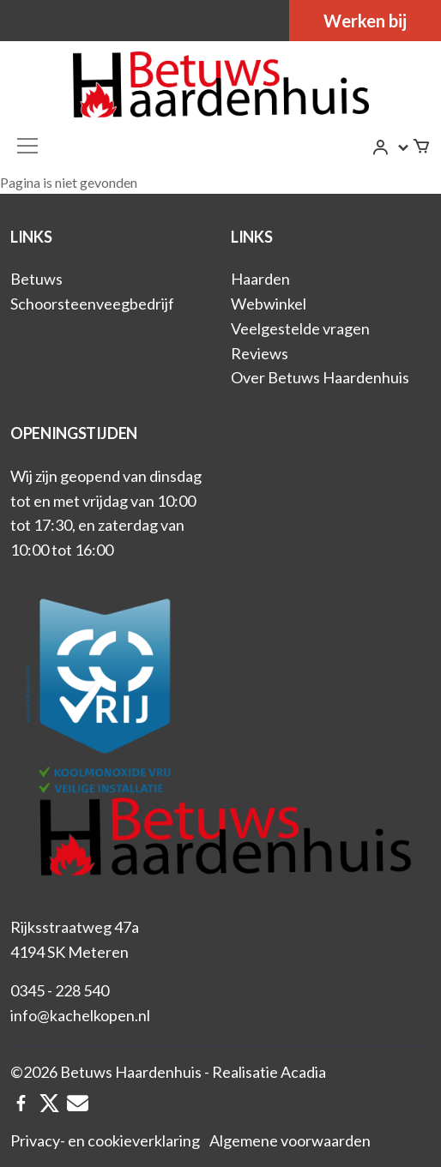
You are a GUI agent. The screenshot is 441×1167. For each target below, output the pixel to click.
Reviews (259, 353)
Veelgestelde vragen (300, 328)
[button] (391, 147)
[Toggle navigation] (27, 146)
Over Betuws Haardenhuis (320, 377)
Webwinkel (268, 303)
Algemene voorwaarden (290, 1140)
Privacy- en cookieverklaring (105, 1140)
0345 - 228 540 (59, 990)
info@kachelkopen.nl (80, 1015)
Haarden (260, 278)
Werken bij (365, 20)
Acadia (303, 1071)
